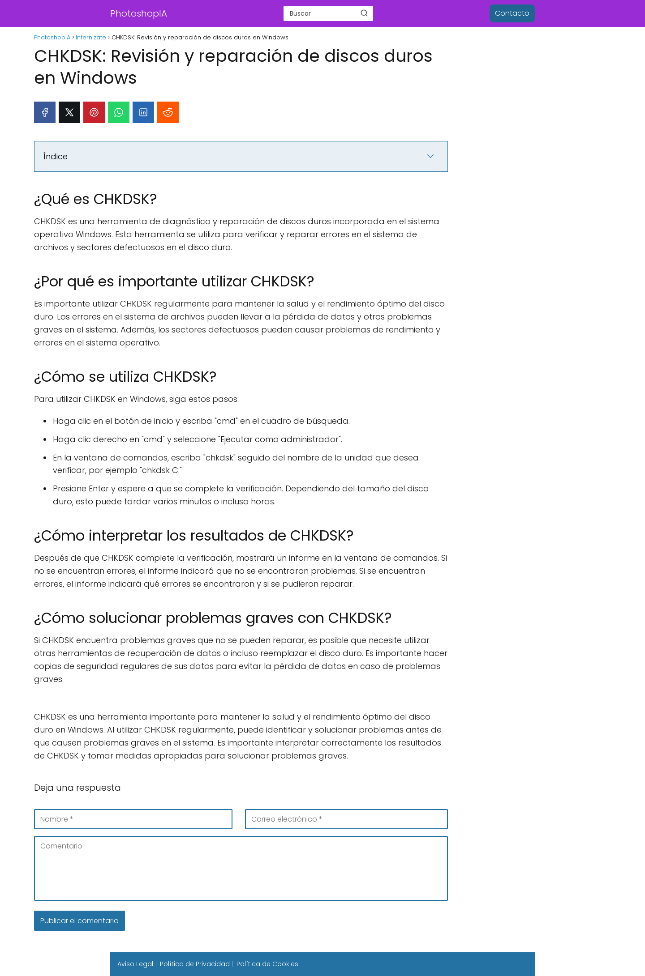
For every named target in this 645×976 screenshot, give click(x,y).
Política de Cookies (267, 963)
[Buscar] (364, 13)
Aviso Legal (135, 963)
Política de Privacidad (195, 963)
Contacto (512, 13)
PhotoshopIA (138, 13)
